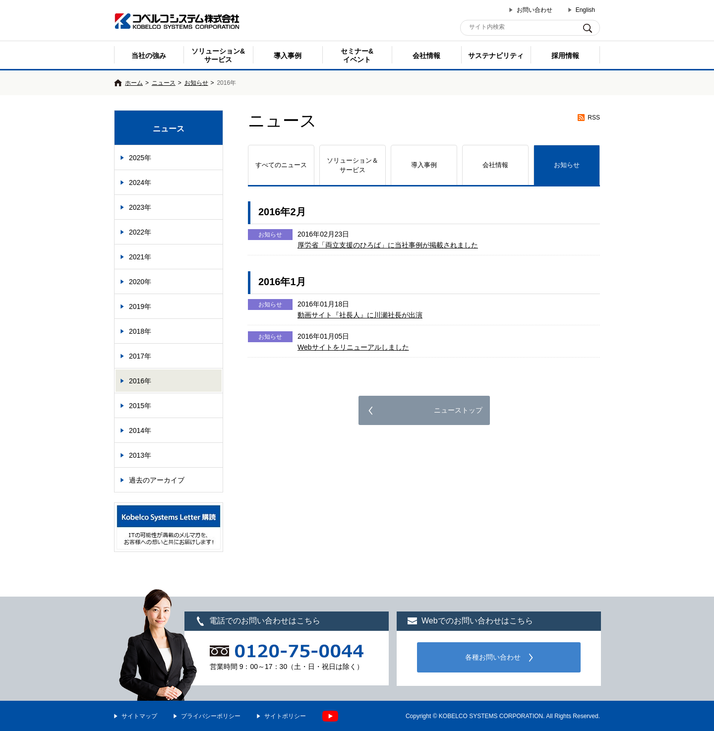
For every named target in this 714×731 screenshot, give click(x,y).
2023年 (140, 207)
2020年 (140, 282)
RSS (594, 117)
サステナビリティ (496, 56)
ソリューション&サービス (218, 55)
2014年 (140, 430)
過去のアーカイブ (156, 480)
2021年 (140, 257)
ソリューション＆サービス (352, 165)
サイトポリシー (285, 716)
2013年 (140, 455)
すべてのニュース (281, 165)
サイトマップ (139, 716)
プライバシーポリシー (210, 716)
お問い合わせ (534, 9)
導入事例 (287, 56)
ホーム (134, 82)
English (585, 9)
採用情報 (565, 56)
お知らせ (196, 82)
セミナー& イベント (357, 55)
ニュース (164, 82)
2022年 (140, 232)
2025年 (140, 158)
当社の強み (148, 56)
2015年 (140, 406)
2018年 (140, 331)
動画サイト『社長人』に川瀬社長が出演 (360, 315)
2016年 (140, 381)
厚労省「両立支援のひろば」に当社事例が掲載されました (388, 245)
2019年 (140, 306)
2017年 (140, 356)
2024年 (140, 182)
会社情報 (426, 56)
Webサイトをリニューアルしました (353, 347)
